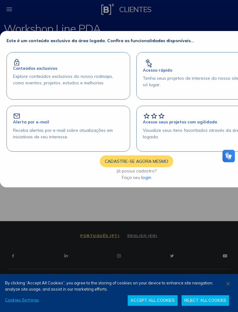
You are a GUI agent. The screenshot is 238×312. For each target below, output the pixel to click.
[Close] (228, 284)
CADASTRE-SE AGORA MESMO (136, 161)
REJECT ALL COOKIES (205, 300)
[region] (119, 293)
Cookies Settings (22, 299)
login (146, 177)
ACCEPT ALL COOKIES (152, 300)
